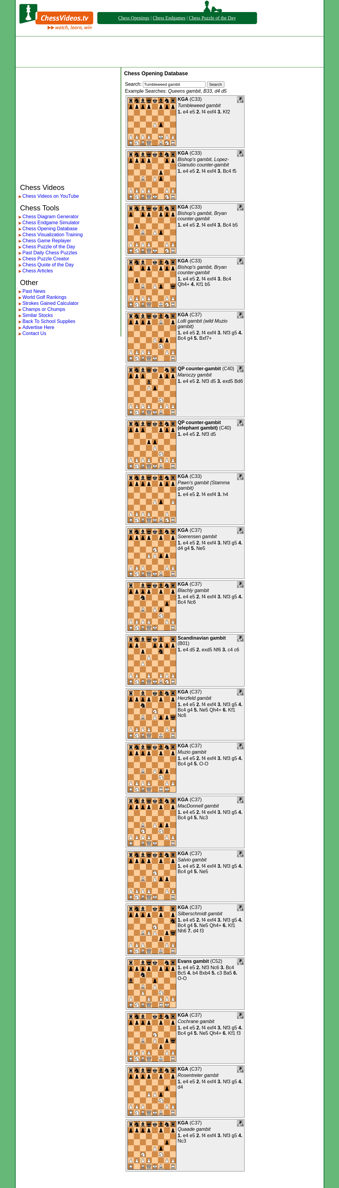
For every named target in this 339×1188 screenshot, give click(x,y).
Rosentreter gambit (198, 1075)
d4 (180, 548)
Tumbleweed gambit (199, 105)
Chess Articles (38, 270)
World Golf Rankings (44, 297)
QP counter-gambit (199, 368)
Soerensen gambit (197, 536)
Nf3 (226, 332)
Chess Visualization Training (53, 234)
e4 (185, 111)
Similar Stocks (38, 315)
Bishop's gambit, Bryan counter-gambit (202, 216)
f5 (234, 171)
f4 (204, 111)
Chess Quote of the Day (48, 264)
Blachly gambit (193, 590)
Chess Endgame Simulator (51, 222)
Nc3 (203, 817)
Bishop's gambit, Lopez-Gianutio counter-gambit (203, 162)
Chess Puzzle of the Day (212, 17)
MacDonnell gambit (198, 805)
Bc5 (182, 973)
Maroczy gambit (195, 374)
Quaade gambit (194, 1129)
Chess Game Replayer (47, 240)
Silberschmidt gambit (200, 913)
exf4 (211, 111)
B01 (183, 643)
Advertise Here (38, 327)
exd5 (228, 381)
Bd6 (238, 381)
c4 (230, 649)
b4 (195, 973)
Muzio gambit (192, 752)
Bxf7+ (205, 338)
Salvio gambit (192, 859)
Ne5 (200, 548)
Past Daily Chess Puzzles (50, 252)
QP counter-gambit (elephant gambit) (199, 425)
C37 (195, 314)
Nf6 (217, 649)
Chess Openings (133, 17)
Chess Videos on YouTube (51, 196)
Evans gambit (193, 961)
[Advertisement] (170, 51)
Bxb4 (204, 973)
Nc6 (191, 602)
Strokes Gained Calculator (51, 303)
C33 (195, 99)
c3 (219, 973)
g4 (190, 338)
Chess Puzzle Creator (46, 258)
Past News (34, 291)
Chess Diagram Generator (51, 216)
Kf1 (199, 284)
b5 (235, 225)
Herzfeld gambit (194, 698)
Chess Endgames (169, 17)
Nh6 (182, 930)
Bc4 (227, 171)
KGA (183, 99)
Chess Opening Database (50, 228)
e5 (192, 111)
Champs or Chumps (44, 309)
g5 (234, 332)
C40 (228, 368)
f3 (202, 930)
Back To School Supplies (49, 321)
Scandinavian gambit (202, 638)
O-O (203, 763)
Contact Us (34, 333)
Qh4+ (184, 284)
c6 (236, 649)
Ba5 (227, 973)
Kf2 (226, 111)
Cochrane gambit (196, 1021)
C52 (216, 961)
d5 (213, 381)
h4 (225, 494)
